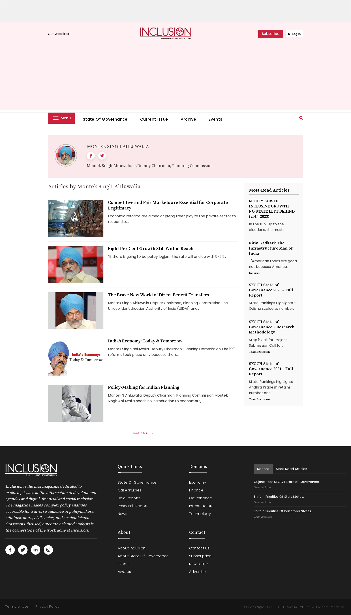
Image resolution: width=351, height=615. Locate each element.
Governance (200, 498)
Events (215, 119)
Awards (124, 571)
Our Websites (60, 34)
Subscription (200, 556)
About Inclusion (132, 548)
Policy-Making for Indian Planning (144, 387)
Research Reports (134, 505)
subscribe (270, 33)
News (122, 513)
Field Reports (129, 498)
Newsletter (198, 563)
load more (143, 433)
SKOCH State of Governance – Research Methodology (272, 327)
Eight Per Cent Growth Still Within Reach (150, 249)
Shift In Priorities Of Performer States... (283, 511)
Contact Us (199, 548)
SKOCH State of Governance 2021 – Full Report (271, 369)
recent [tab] (263, 468)
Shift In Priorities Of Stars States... (279, 496)
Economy (197, 482)
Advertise (197, 571)
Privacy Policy (47, 606)
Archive (188, 119)
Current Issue (154, 119)
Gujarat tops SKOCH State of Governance (286, 482)
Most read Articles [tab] (291, 468)
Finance (196, 490)
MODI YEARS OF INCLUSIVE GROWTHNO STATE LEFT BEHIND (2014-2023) (272, 209)
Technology (200, 513)
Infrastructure (201, 505)
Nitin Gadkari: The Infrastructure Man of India (271, 248)
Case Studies (129, 490)
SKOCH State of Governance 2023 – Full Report (271, 290)
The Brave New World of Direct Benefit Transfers (158, 295)
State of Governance (105, 119)
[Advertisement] (175, 78)
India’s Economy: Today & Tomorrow (145, 341)
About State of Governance (143, 556)
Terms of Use (17, 606)
